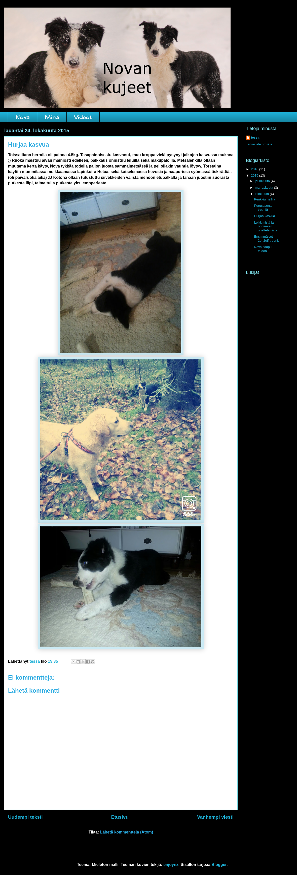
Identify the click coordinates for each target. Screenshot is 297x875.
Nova (22, 117)
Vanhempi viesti (215, 817)
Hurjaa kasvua (264, 216)
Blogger (219, 864)
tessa (255, 137)
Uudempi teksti (25, 817)
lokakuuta (262, 194)
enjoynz (170, 864)
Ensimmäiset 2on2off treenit (266, 238)
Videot (83, 117)
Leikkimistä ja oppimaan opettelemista (265, 226)
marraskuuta (264, 187)
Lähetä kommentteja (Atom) (126, 832)
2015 (255, 175)
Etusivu (120, 817)
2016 (255, 169)
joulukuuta (263, 181)
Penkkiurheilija (264, 199)
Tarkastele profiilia (259, 144)
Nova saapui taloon (263, 249)
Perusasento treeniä (263, 208)
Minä (52, 117)
